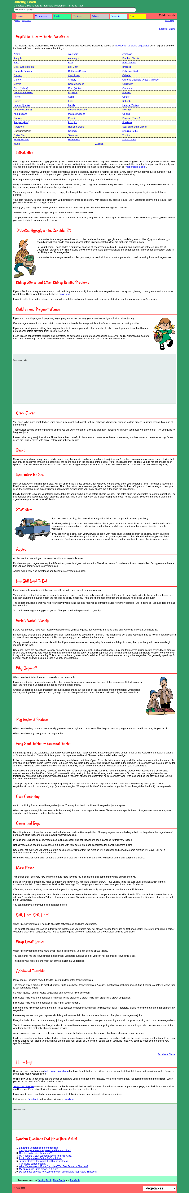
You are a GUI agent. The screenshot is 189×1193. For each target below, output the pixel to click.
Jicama (17, 101)
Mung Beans (20, 114)
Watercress (74, 139)
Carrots (18, 75)
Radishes (19, 126)
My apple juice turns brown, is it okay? (39, 1169)
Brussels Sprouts (23, 71)
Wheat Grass (129, 139)
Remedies (116, 16)
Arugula (18, 58)
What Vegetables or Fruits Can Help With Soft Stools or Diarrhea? (53, 1166)
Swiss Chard (20, 135)
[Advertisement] (94, 381)
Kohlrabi (126, 101)
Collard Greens (76, 84)
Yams (17, 144)
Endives (126, 92)
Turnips (126, 135)
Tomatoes (73, 135)
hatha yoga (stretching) (56, 1071)
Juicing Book (25, 2)
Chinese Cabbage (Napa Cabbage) (140, 79)
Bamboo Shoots (130, 58)
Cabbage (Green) (77, 71)
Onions (126, 114)
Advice (95, 16)
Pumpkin (72, 122)
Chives (17, 84)
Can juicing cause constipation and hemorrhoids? (45, 1150)
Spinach (72, 131)
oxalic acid (64, 294)
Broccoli (126, 67)
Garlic (71, 97)
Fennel (17, 97)
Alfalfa (17, 54)
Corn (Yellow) (21, 88)
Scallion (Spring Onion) (134, 126)
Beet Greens (129, 62)
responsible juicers (135, 167)
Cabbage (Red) (130, 71)
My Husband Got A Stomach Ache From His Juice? (45, 1156)
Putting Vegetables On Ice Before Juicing (40, 1158)
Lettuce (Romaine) (78, 109)
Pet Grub (75, 1180)
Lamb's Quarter (22, 105)
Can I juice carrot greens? (32, 1163)
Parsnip (72, 118)
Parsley (18, 118)
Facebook (33, 1099)
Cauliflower (74, 75)
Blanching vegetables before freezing (38, 1148)
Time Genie (59, 1180)
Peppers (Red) (21, 122)
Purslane (127, 122)
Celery (17, 79)
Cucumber (127, 88)
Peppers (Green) (131, 118)
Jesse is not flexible (23, 1086)
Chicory (72, 79)
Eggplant (72, 92)
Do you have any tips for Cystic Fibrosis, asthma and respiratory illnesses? (58, 1171)
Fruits (57, 16)
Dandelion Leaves (23, 92)
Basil (16, 62)
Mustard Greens (76, 114)
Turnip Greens (21, 139)
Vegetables (41, 16)
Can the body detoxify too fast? (35, 1153)
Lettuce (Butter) (130, 105)
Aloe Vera (73, 54)
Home (19, 16)
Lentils (71, 105)
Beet (70, 62)
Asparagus (73, 58)
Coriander (127, 84)
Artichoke (127, 54)
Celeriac (126, 75)
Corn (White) (75, 88)
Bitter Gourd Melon (24, 67)
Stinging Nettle (130, 131)
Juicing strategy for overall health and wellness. (44, 1161)
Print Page (169, 21)
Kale (70, 101)
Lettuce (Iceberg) (23, 109)
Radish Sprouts (76, 126)
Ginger (125, 97)
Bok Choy (73, 67)
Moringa (126, 109)
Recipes (77, 16)
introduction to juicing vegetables (132, 45)
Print (131, 16)
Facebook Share (166, 29)
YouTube (69, 1099)
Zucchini (99, 144)
